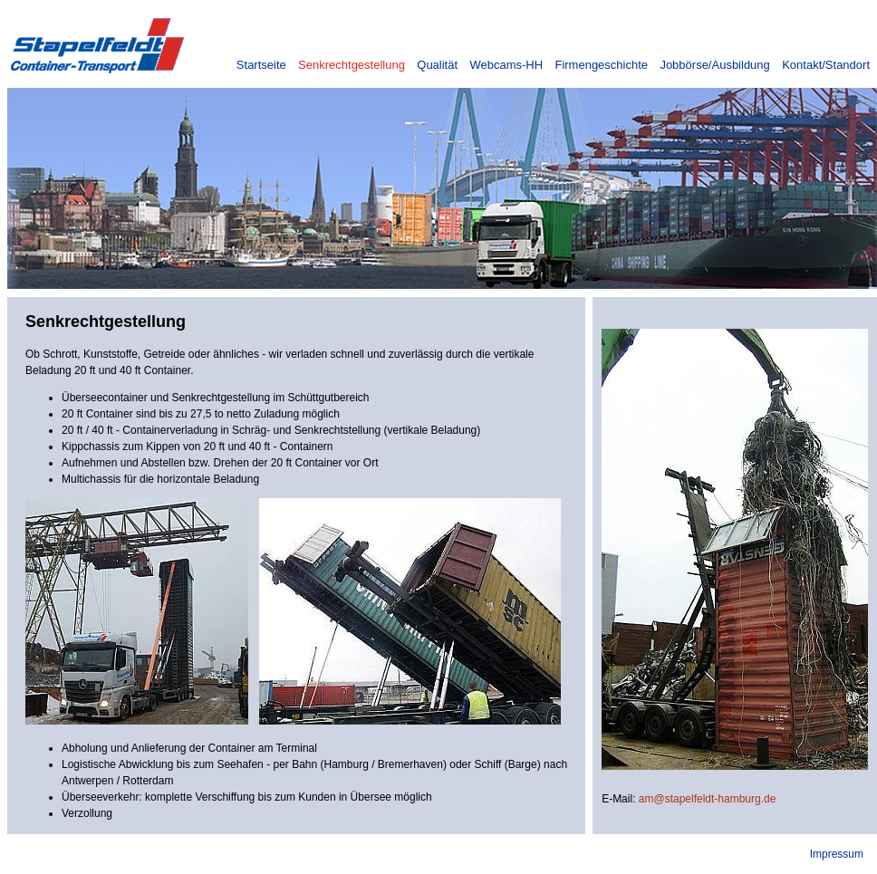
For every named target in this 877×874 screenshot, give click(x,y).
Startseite (261, 65)
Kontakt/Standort (826, 65)
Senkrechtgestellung (351, 65)
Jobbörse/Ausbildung (714, 65)
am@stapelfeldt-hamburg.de (707, 798)
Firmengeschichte (601, 65)
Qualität (437, 65)
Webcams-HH (506, 65)
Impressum (836, 854)
